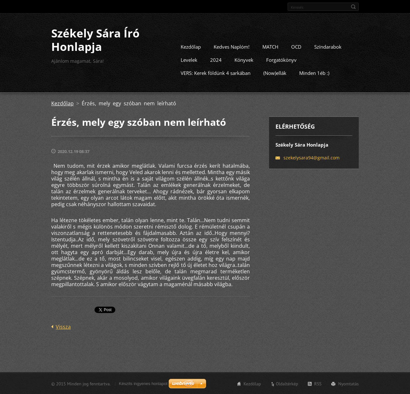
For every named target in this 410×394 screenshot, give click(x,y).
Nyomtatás (348, 383)
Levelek (189, 59)
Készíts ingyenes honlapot (143, 383)
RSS (318, 383)
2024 (216, 59)
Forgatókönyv (281, 59)
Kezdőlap (191, 46)
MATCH (270, 46)
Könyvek (243, 59)
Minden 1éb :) (314, 72)
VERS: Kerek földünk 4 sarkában (215, 72)
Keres (353, 6)
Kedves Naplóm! (232, 46)
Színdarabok (327, 46)
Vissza (63, 326)
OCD (296, 46)
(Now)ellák (274, 72)
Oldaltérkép (287, 383)
